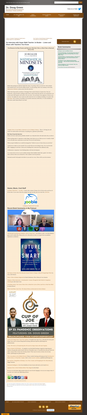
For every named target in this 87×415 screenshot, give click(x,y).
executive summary (35, 357)
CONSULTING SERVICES (76, 15)
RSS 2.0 (31, 385)
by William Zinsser (65, 50)
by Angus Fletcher (67, 65)
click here (47, 192)
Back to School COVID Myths (14, 348)
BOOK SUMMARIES (33, 15)
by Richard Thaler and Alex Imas (68, 61)
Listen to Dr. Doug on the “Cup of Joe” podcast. (18, 339)
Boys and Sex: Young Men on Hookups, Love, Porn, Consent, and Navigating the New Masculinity (29, 360)
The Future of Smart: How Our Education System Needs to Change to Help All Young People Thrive (29, 273)
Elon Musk (9, 98)
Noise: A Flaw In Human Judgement (15, 277)
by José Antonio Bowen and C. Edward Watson (69, 57)
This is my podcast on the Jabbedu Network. (17, 356)
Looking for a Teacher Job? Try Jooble (31, 205)
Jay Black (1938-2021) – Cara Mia (15, 190)
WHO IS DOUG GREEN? (61, 15)
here (47, 365)
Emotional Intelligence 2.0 (13, 365)
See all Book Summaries (63, 67)
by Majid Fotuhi (68, 53)
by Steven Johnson (26, 289)
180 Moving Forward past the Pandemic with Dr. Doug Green (21, 233)
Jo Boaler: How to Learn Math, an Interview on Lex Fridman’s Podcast (23, 129)
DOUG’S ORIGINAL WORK (46, 15)
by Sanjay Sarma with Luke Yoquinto (27, 345)
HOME (7, 15)
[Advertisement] (43, 27)
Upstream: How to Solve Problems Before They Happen (19, 367)
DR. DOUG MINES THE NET (19, 15)
